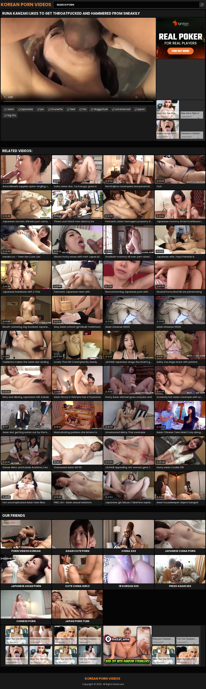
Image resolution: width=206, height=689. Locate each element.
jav (42, 109)
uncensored (122, 109)
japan (141, 109)
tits (84, 109)
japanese (27, 109)
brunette (57, 109)
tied (72, 109)
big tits (11, 115)
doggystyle (101, 109)
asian (10, 109)
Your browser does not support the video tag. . (78, 61)
